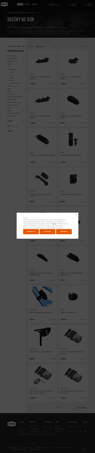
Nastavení (47, 231)
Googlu (54, 224)
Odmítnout (64, 231)
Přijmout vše (31, 231)
